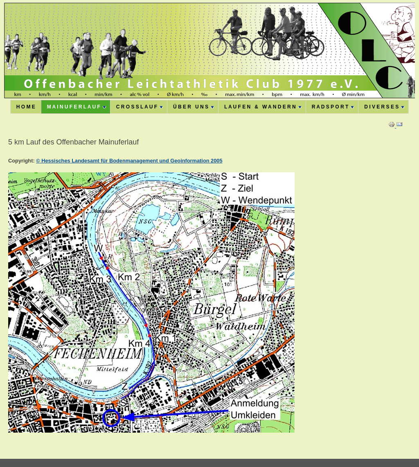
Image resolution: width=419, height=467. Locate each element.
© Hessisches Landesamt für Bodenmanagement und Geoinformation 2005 (129, 161)
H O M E (25, 107)
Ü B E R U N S (193, 107)
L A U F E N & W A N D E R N (263, 107)
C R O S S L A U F (139, 107)
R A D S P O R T (333, 107)
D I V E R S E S (384, 107)
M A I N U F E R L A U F (76, 107)
